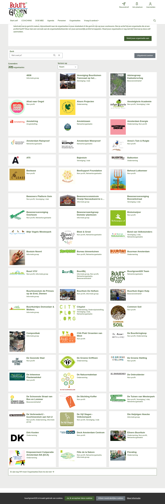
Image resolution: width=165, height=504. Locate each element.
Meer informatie (133, 498)
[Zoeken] (154, 21)
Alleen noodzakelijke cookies (110, 498)
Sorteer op (62, 63)
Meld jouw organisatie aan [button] (138, 38)
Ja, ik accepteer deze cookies (79, 498)
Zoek (12, 51)
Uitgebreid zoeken (145, 55)
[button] (14, 20)
